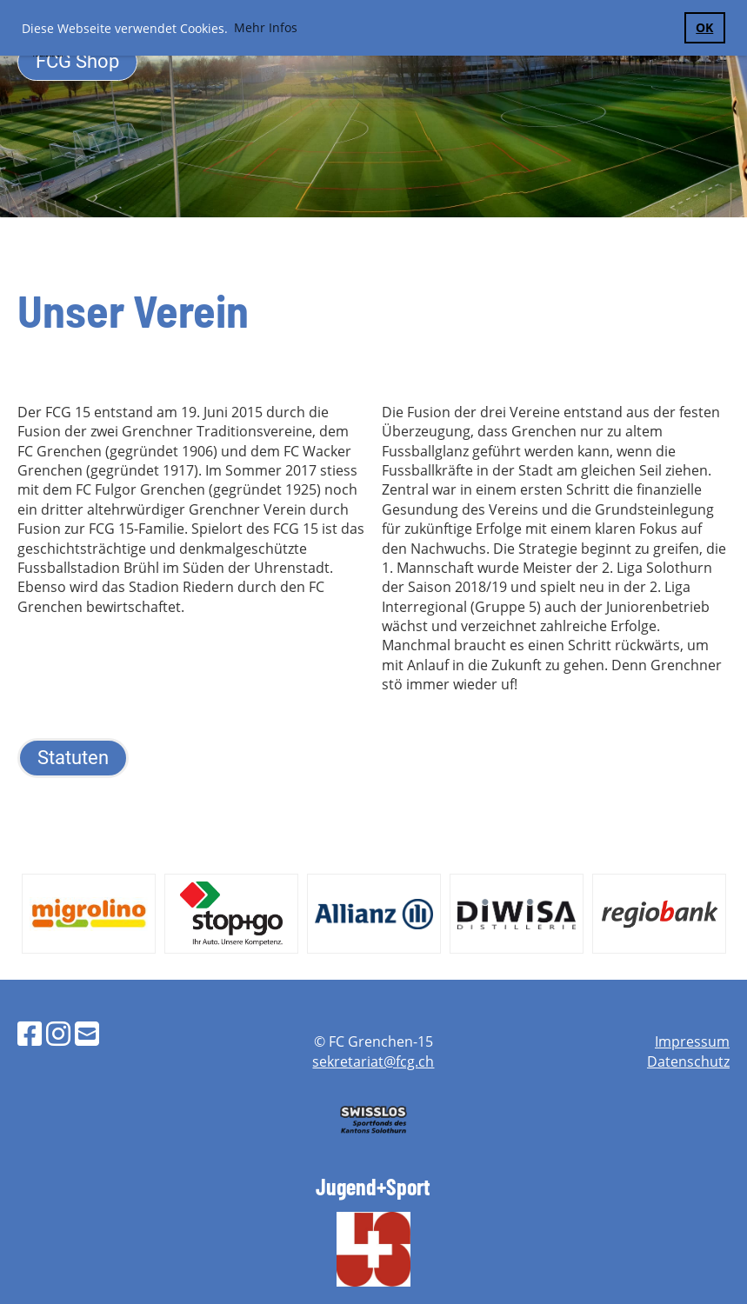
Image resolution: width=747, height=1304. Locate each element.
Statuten (73, 757)
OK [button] (704, 27)
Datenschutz (688, 1061)
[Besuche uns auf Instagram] (58, 1033)
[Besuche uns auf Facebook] (29, 1033)
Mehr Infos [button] (265, 27)
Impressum (692, 1041)
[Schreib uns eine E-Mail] (87, 1033)
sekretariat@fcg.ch (373, 1061)
